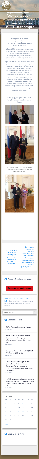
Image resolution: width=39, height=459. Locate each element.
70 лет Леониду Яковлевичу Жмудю (18, 333)
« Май (6, 430)
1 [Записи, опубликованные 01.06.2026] (5, 409)
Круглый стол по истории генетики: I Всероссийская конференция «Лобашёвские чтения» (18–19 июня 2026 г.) (18, 345)
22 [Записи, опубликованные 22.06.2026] (6, 421)
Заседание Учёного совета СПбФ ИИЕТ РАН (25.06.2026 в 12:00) (19, 358)
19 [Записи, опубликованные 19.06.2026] (23, 417)
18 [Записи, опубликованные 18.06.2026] (19, 417)
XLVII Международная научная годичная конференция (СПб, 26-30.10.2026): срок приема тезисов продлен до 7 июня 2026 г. (20, 388)
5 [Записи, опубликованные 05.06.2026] (22, 409)
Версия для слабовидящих (19, 294)
